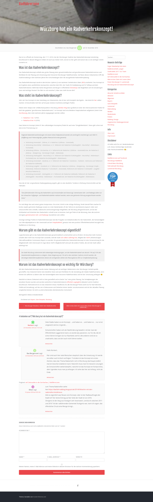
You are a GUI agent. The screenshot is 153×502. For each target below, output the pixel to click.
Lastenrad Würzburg (114, 169)
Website (79, 457)
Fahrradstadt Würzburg (115, 166)
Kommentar (24, 430)
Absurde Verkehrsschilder (116, 93)
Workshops (74, 88)
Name (21, 457)
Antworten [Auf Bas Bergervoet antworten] (50, 377)
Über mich (111, 133)
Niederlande (112, 114)
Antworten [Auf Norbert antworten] (48, 344)
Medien (110, 111)
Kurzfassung (23, 113)
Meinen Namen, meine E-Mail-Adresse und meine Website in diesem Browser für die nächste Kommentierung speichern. (59, 466)
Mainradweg (112, 109)
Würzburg (49, 299)
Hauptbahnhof (57, 222)
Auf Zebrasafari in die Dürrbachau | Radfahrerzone (43, 382)
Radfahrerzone (29, 4)
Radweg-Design (113, 119)
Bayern (33, 299)
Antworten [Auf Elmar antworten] (48, 411)
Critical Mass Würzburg (115, 163)
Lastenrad (111, 106)
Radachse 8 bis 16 (29, 120)
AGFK (88, 237)
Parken (110, 117)
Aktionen (110, 96)
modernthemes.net (39, 497)
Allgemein (111, 98)
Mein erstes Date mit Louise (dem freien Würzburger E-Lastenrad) (83, 306)
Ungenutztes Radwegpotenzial (118, 122)
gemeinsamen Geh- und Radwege (37, 215)
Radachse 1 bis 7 (29, 118)
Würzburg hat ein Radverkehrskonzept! (121, 85)
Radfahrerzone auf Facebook (117, 158)
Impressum (111, 136)
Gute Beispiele (40, 299)
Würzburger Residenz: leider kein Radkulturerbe (39, 306)
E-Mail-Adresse (53, 457)
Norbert (31, 325)
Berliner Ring (62, 108)
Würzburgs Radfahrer (115, 161)
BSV (83, 82)
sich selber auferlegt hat (69, 237)
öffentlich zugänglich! (74, 282)
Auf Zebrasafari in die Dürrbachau (119, 77)
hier (95, 100)
